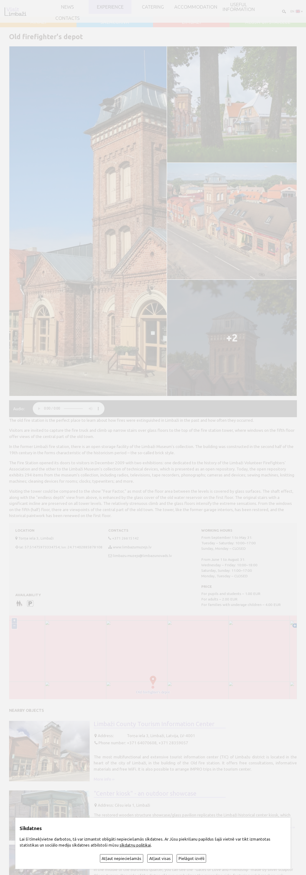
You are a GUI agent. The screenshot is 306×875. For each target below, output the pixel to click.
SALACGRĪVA (114, 22)
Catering (153, 7)
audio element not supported (68, 408)
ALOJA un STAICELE (267, 22)
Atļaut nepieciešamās (121, 858)
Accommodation (195, 7)
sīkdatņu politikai (135, 845)
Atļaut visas (160, 858)
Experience (110, 7)
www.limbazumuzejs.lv (132, 547)
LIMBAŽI (191, 22)
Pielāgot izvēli (191, 858)
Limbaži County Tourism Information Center (154, 723)
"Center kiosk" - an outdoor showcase (145, 793)
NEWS (67, 7)
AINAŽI (38, 22)
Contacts (67, 18)
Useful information (239, 7)
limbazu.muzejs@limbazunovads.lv (142, 556)
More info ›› (104, 779)
